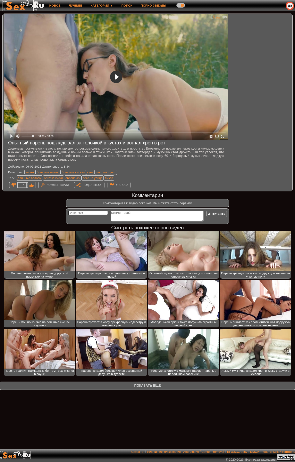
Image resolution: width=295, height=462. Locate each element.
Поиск (126, 5)
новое (54, 5)
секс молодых (106, 172)
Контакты (137, 451)
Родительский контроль (278, 451)
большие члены (48, 172)
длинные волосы (29, 178)
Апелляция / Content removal (203, 451)
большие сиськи (73, 172)
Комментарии (58, 184)
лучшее (75, 5)
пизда (109, 178)
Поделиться (92, 184)
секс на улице (92, 178)
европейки (72, 178)
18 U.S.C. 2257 (237, 451)
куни (90, 172)
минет (30, 172)
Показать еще (147, 385)
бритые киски (53, 178)
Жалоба (122, 184)
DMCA (254, 451)
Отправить (217, 213)
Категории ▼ (102, 5)
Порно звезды (153, 5)
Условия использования (164, 451)
